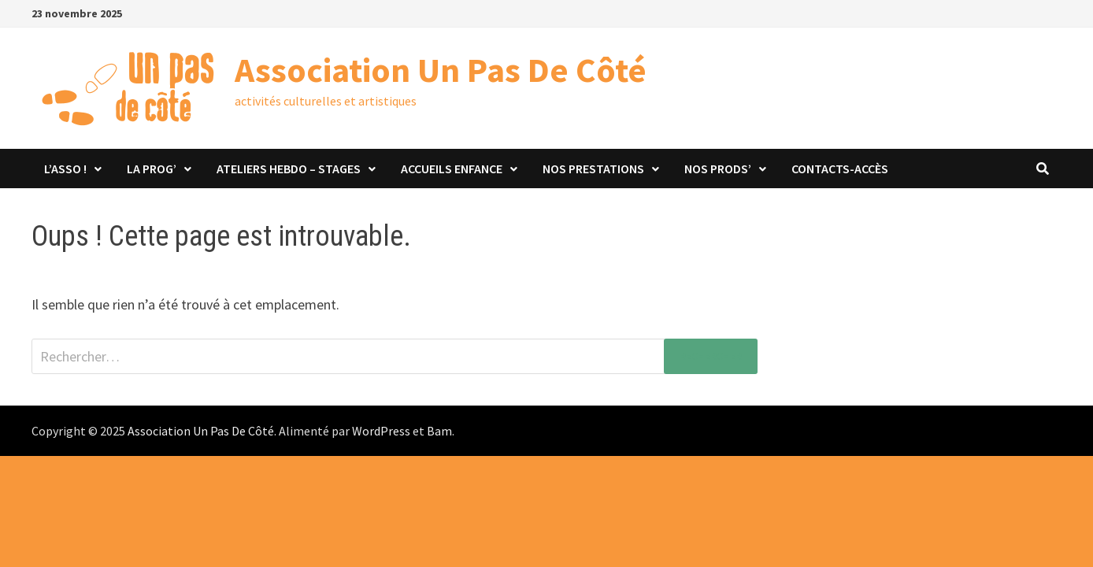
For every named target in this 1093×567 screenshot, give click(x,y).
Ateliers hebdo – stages (289, 168)
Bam (439, 431)
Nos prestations (593, 168)
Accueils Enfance (451, 168)
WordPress (381, 431)
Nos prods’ (717, 168)
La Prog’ (151, 168)
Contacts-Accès (839, 168)
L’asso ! (65, 168)
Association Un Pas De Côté (441, 69)
